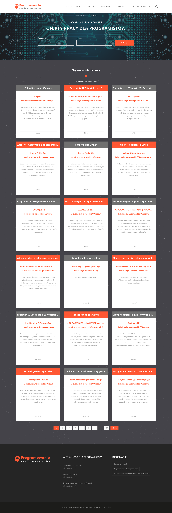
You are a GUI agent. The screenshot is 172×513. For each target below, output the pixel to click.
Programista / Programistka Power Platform (39, 201)
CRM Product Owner (86, 144)
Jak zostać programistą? (72, 465)
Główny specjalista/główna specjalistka (134, 201)
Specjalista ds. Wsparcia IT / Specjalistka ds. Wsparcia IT (134, 88)
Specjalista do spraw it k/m (86, 258)
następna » (114, 428)
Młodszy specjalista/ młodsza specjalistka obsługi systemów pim (134, 258)
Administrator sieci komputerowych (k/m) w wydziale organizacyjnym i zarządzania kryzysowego (39, 258)
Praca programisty (70, 474)
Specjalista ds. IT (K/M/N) (86, 315)
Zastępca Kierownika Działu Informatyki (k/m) (134, 371)
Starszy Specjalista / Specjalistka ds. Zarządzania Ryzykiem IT (87, 201)
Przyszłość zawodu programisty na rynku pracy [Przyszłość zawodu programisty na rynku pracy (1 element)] (131, 473)
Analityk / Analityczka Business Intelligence (39, 144)
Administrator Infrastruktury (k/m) (86, 371)
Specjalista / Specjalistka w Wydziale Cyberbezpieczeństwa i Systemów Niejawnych (39, 314)
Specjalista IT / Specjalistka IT (86, 88)
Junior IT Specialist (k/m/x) (134, 145)
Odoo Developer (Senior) (38, 88)
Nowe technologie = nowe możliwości (77, 483)
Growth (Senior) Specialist (38, 371)
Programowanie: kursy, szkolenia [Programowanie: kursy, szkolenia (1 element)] (126, 469)
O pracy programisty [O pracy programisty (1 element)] (121, 464)
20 (107, 428)
